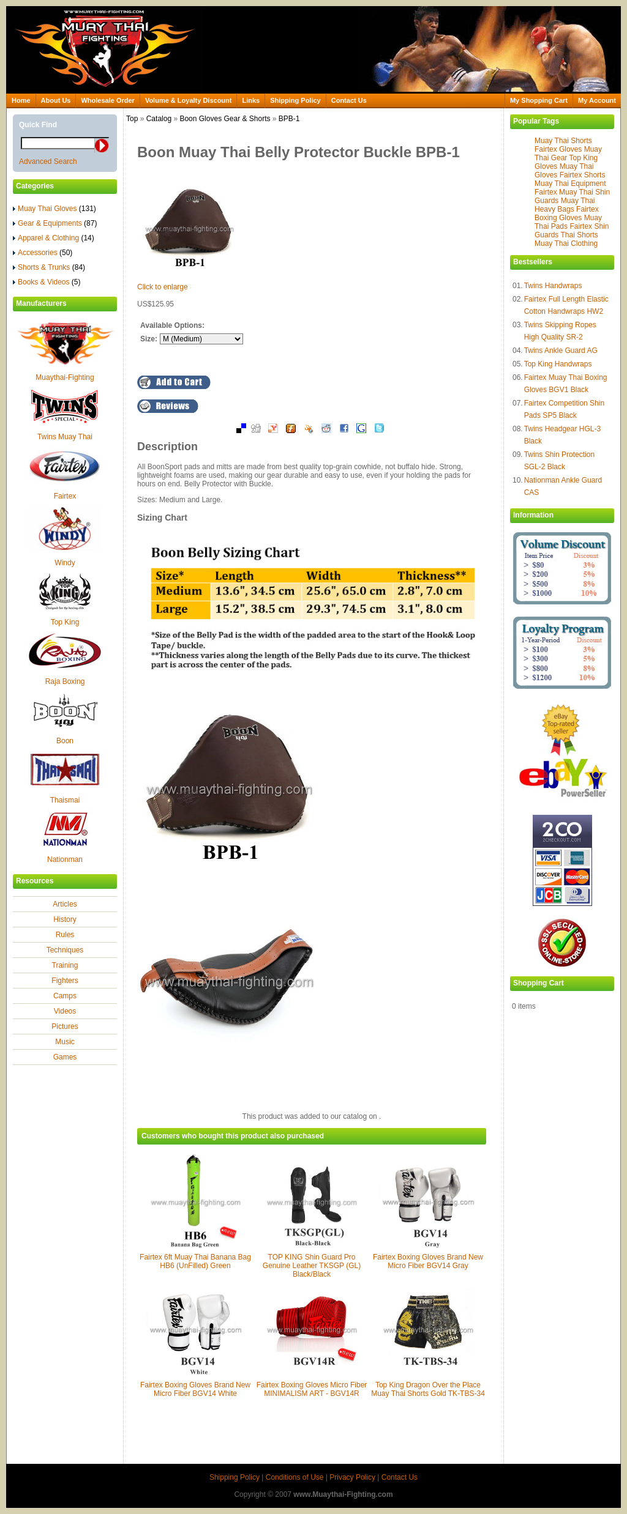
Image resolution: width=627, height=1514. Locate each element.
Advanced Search (48, 161)
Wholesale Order (107, 100)
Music (64, 1041)
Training (65, 965)
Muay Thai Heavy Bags (565, 204)
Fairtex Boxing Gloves (567, 213)
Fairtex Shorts (583, 175)
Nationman (65, 859)
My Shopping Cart (539, 100)
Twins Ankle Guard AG (561, 350)
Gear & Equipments (55, 223)
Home (21, 100)
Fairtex (65, 496)
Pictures (64, 1026)
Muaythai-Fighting (65, 377)
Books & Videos (47, 282)
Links (251, 100)
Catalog (158, 118)
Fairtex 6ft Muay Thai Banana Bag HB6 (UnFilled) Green (195, 1261)
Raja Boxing (65, 681)
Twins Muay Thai (64, 436)
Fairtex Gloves (558, 149)
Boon (64, 741)
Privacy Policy (352, 1477)
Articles (65, 904)
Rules (65, 934)
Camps (65, 996)
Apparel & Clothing (53, 238)
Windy (64, 562)
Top (132, 118)
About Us (56, 100)
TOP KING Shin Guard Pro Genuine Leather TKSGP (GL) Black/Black (312, 1265)
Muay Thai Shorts (563, 140)
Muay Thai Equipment (570, 183)
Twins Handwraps (553, 285)
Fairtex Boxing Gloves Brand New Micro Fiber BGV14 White (195, 1389)
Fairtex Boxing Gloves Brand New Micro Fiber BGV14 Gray (428, 1261)
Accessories (42, 252)
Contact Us (349, 100)
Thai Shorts (579, 235)
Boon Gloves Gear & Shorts (224, 118)
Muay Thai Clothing (566, 243)
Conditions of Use (295, 1477)
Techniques (65, 950)
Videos (65, 1011)
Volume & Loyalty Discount (188, 100)
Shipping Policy (295, 100)
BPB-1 (289, 118)
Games (65, 1057)
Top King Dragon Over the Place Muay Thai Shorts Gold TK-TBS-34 (428, 1389)
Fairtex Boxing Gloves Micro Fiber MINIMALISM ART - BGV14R (312, 1389)
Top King (65, 622)
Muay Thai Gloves (54, 208)
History (64, 919)
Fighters (64, 980)
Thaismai (65, 800)
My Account (597, 100)
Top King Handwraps (558, 364)
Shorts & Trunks (49, 267)
